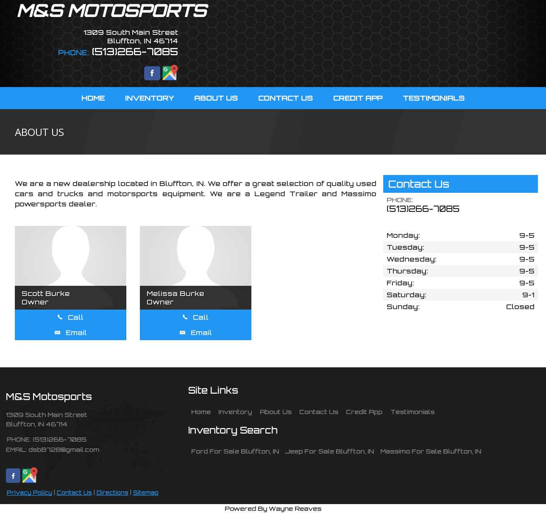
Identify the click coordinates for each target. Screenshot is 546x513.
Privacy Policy (29, 492)
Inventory (235, 411)
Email (71, 332)
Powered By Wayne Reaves (273, 508)
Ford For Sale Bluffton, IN (235, 451)
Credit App (364, 411)
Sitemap (146, 492)
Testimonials (412, 411)
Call (71, 317)
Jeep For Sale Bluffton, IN (329, 451)
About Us (276, 411)
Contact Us (74, 492)
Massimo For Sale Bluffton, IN (430, 451)
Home (201, 411)
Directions (112, 492)
